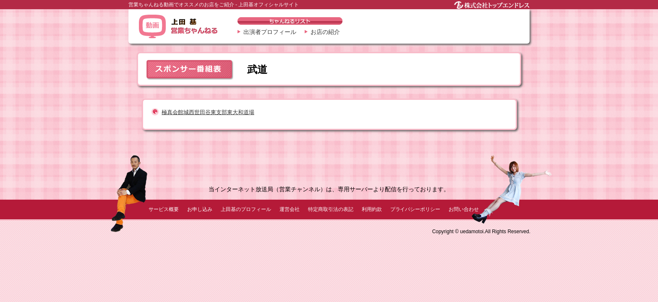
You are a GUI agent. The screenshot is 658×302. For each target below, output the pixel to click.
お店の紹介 (325, 32)
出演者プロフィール (269, 32)
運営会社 (289, 209)
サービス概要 (164, 209)
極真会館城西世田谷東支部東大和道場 (208, 112)
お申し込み (199, 209)
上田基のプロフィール (246, 209)
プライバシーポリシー (415, 209)
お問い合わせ (464, 209)
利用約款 (372, 209)
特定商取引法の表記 (330, 209)
